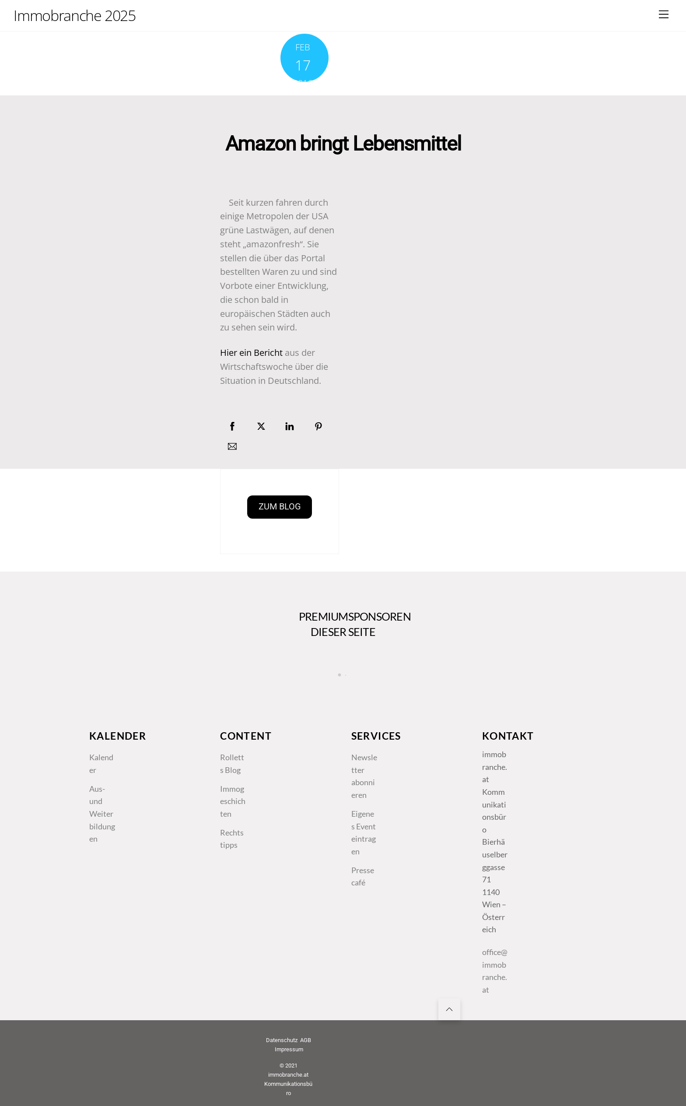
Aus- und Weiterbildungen (102, 813)
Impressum (289, 1049)
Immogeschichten (232, 801)
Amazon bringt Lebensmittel (343, 143)
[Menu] (663, 14)
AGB (305, 1040)
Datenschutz (282, 1040)
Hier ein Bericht (251, 352)
